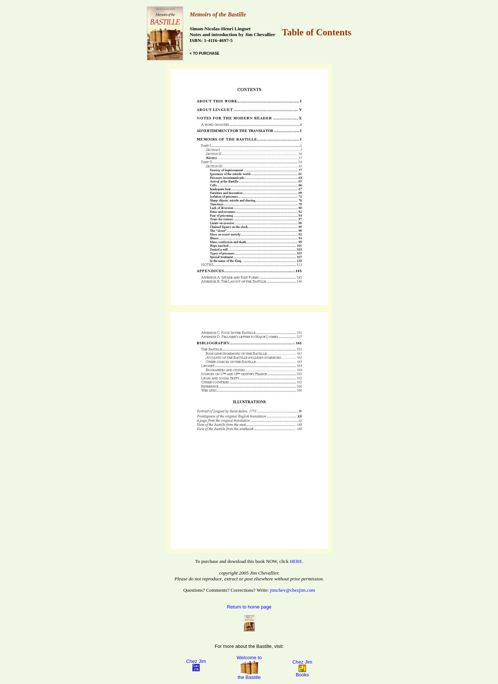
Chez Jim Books (302, 668)
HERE (296, 561)
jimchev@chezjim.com (292, 590)
